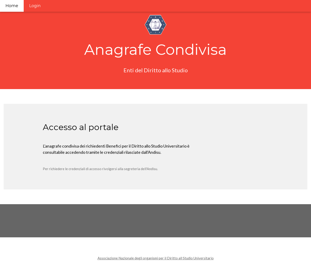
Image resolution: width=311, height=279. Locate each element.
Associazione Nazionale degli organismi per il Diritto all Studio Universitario (156, 258)
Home (12, 5)
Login (35, 5)
